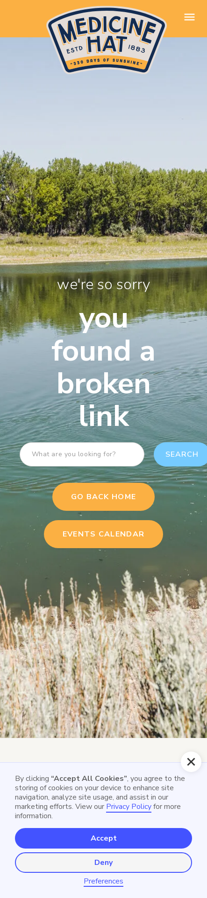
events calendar (103, 534)
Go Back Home (103, 497)
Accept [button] (104, 838)
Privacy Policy (128, 806)
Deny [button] (103, 862)
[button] (191, 762)
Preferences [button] (103, 881)
